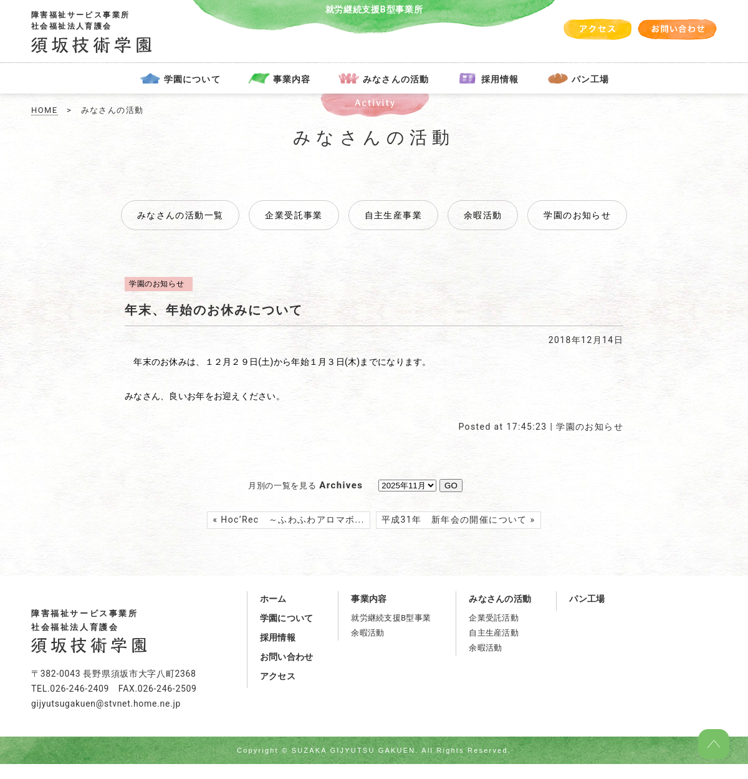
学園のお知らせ (589, 427)
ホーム (273, 599)
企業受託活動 (494, 617)
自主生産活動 (494, 632)
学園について (192, 79)
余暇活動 (367, 632)
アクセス (277, 676)
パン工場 (590, 79)
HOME (44, 110)
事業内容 (291, 79)
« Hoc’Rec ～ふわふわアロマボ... (288, 520)
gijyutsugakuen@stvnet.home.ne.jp (106, 704)
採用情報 (500, 79)
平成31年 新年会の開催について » (458, 520)
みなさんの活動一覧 (180, 215)
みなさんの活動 (396, 79)
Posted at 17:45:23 (502, 427)
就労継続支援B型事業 (391, 617)
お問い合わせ (287, 657)
